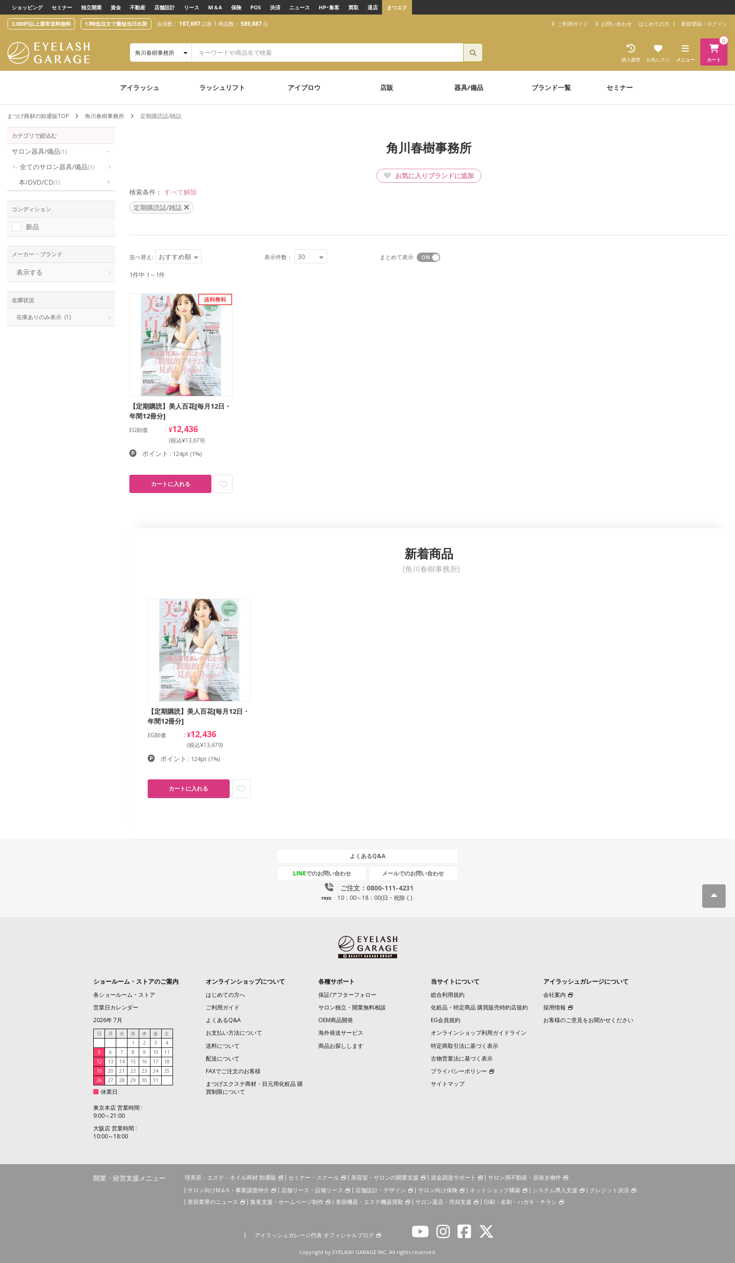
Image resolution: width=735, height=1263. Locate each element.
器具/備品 (468, 87)
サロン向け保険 (438, 1190)
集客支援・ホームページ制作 (286, 1202)
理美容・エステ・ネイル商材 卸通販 (230, 1177)
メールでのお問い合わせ (411, 874)
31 (155, 1080)
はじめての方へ (225, 995)
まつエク (397, 7)
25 (167, 1071)
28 (122, 1080)
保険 (236, 7)
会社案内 (554, 995)
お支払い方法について (234, 1033)
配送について (223, 1058)
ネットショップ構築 (495, 1190)
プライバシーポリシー (459, 1071)
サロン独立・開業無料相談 (352, 1008)
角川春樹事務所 (104, 116)
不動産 (137, 7)
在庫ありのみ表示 (43, 317)
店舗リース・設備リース (312, 1190)
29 (133, 1080)
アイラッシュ (139, 87)
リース (191, 7)
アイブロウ (304, 87)
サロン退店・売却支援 (443, 1202)
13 (110, 1062)
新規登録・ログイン (704, 23)
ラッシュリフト (222, 87)
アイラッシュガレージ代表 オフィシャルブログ (314, 1235)
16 (144, 1062)
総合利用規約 (448, 995)
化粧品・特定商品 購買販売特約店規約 (479, 1008)
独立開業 (91, 7)
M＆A (215, 7)
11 (167, 1052)
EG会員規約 (445, 1020)
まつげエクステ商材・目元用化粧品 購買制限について (254, 1088)
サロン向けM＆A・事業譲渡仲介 (228, 1190)
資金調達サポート (453, 1177)
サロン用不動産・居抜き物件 (524, 1177)
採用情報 (554, 1008)
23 (144, 1071)
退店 (373, 7)
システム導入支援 (555, 1190)
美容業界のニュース (213, 1202)
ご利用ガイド (223, 1008)
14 (122, 1062)
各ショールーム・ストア (124, 995)
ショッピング (27, 7)
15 (133, 1062)
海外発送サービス (340, 1033)
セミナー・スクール (313, 1177)
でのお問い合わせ (324, 874)
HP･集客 (329, 7)
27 (110, 1080)
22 (133, 1071)
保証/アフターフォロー (347, 995)
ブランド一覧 (551, 87)
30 (144, 1080)
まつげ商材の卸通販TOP (38, 116)
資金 (116, 7)
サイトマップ (448, 1084)
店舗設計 (164, 7)
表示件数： (278, 257)
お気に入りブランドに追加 (429, 175)
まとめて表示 (396, 257)
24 (155, 1071)
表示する (29, 272)
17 (155, 1062)
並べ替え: (141, 257)
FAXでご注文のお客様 (233, 1071)
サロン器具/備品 (39, 151)
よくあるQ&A (367, 856)
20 (110, 1071)
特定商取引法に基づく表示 (464, 1046)
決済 (275, 7)
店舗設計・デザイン (380, 1190)
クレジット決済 (609, 1190)
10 (155, 1052)
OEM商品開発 (335, 1020)
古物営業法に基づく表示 (462, 1058)
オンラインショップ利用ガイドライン (478, 1033)
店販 (386, 87)
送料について (223, 1046)
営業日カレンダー (115, 1008)
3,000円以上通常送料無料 (41, 23)
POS (255, 7)
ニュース (299, 7)
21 (122, 1071)
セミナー (62, 7)
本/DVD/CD (39, 182)
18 (167, 1062)
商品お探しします (340, 1046)
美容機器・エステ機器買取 (369, 1202)
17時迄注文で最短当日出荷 (116, 23)
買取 (353, 7)
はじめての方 (653, 23)
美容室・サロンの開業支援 (385, 1177)
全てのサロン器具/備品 (57, 166)
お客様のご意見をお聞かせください (588, 1020)
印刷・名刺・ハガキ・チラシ (520, 1202)
